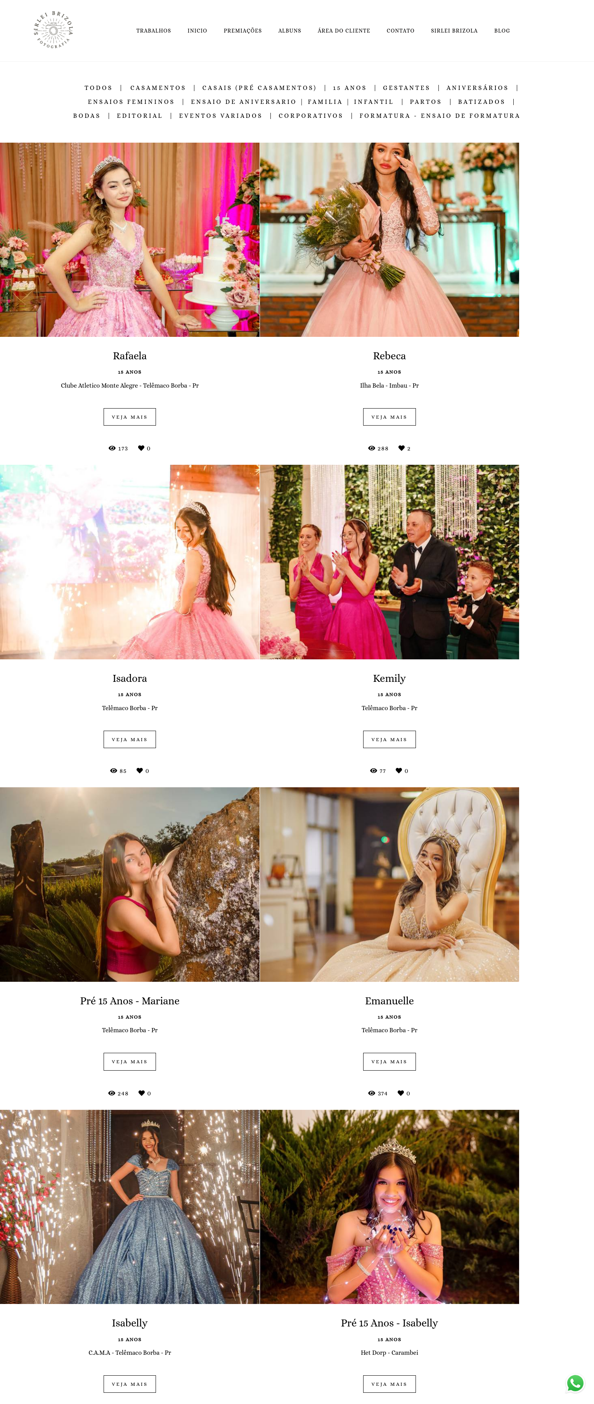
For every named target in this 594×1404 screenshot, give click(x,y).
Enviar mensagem (451, 1349)
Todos (99, 88)
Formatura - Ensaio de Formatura (440, 116)
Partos (426, 102)
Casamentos (158, 88)
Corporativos (311, 116)
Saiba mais (174, 1395)
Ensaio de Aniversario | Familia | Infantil (292, 102)
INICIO (197, 31)
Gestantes (407, 88)
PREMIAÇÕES (243, 31)
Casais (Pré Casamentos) (259, 88)
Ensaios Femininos (131, 102)
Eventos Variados (221, 116)
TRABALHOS (153, 31)
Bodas (87, 116)
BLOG (502, 31)
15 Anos (350, 88)
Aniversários (478, 88)
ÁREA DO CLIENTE (344, 31)
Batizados (482, 102)
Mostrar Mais (297, 1275)
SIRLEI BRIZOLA (454, 31)
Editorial (140, 116)
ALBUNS (289, 31)
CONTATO (401, 31)
